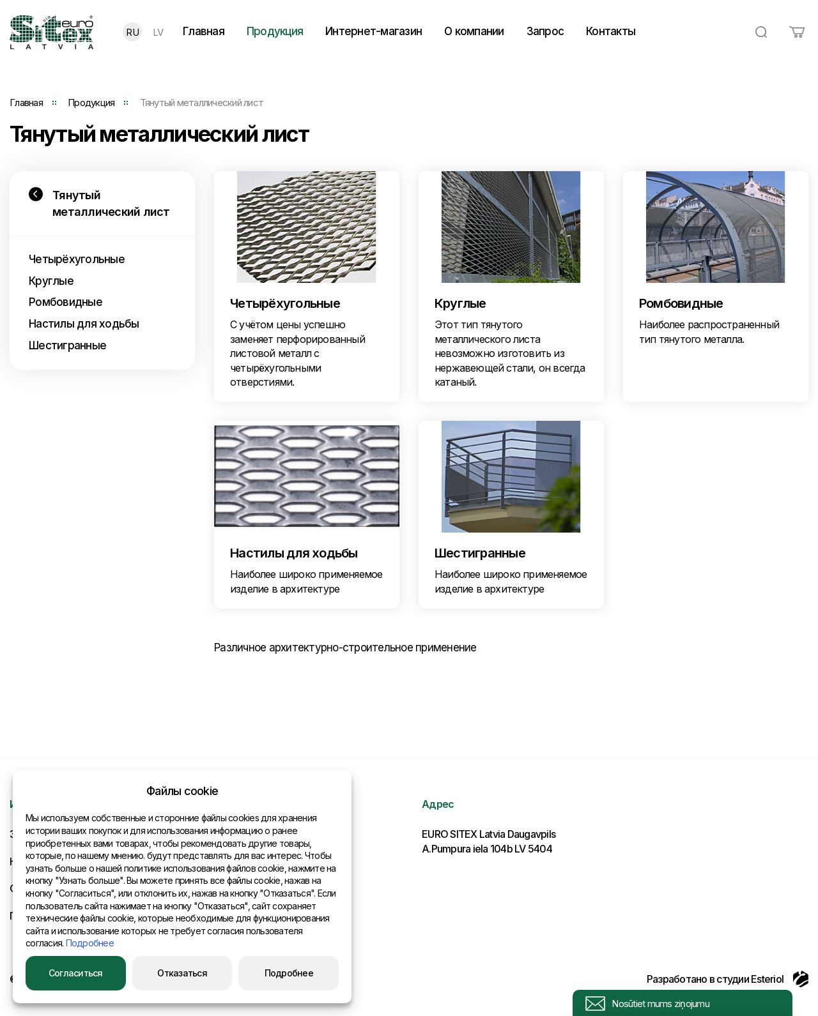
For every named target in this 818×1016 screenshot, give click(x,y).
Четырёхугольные (77, 259)
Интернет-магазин (373, 31)
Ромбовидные (65, 302)
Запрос (545, 31)
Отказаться (182, 972)
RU (132, 32)
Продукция (275, 31)
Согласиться (76, 972)
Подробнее (90, 942)
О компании (474, 31)
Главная (203, 31)
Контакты (610, 31)
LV (158, 32)
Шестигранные (67, 345)
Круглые (51, 281)
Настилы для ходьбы (84, 323)
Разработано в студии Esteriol (727, 979)
